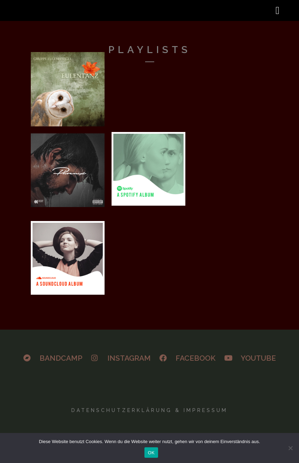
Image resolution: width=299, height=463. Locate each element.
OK (151, 452)
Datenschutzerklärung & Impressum (149, 410)
